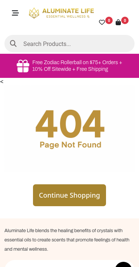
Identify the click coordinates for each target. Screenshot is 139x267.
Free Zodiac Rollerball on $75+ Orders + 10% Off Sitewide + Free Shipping (69, 66)
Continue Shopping (69, 195)
